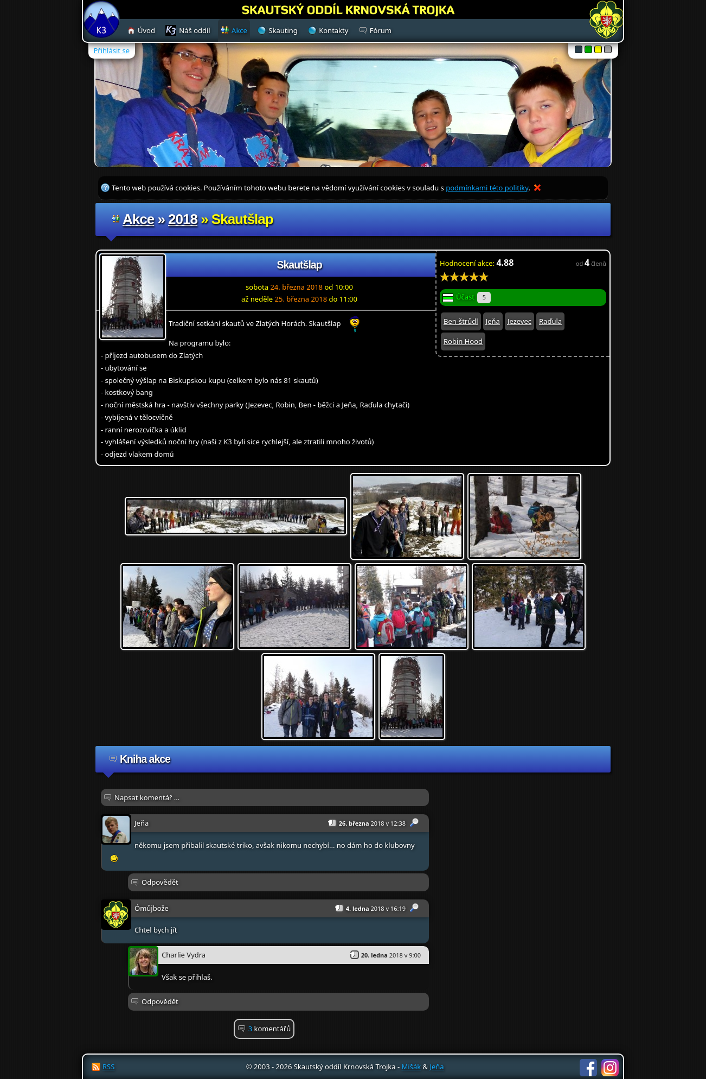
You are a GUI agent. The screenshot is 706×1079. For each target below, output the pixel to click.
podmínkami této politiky (487, 188)
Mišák (411, 1066)
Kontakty (333, 30)
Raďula (550, 321)
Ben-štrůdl (461, 321)
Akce (138, 219)
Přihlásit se (112, 50)
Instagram (610, 1067)
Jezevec (519, 321)
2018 (182, 219)
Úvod (146, 30)
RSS (108, 1066)
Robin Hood (463, 341)
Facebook (588, 1067)
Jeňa (493, 321)
